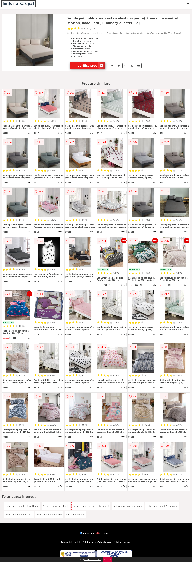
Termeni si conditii (71, 542)
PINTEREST (103, 533)
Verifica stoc (91, 65)
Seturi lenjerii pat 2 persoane (162, 506)
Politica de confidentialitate (97, 542)
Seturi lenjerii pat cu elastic (128, 506)
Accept (107, 559)
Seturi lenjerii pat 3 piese (19, 514)
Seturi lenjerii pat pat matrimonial (91, 506)
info (28, 133)
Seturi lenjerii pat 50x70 (55, 506)
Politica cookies (121, 542)
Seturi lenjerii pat (75, 514)
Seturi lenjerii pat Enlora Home (22, 506)
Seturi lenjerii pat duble (49, 514)
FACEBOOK (87, 533)
